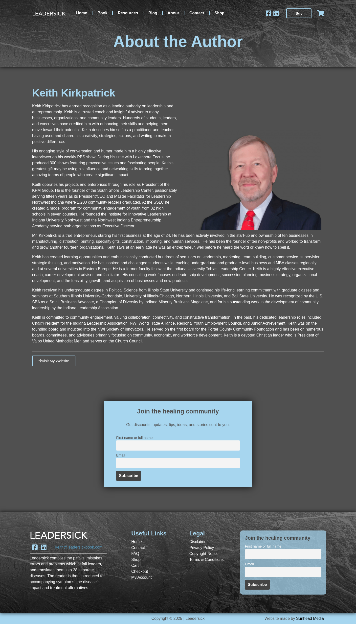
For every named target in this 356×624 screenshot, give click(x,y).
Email (120, 455)
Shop (219, 13)
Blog (152, 13)
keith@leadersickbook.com (78, 547)
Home (81, 13)
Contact (196, 13)
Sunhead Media (310, 618)
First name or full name (134, 438)
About (173, 13)
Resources (128, 13)
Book (102, 13)
